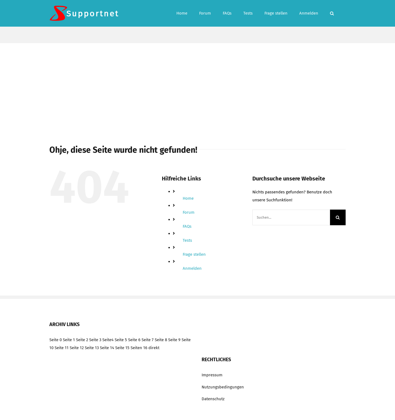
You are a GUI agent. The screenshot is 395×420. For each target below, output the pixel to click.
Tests (187, 240)
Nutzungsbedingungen (223, 387)
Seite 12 (77, 347)
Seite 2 (82, 339)
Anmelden (192, 268)
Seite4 (108, 339)
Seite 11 (62, 347)
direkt (153, 347)
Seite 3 (95, 339)
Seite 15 (122, 347)
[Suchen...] (291, 217)
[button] (332, 13)
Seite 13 (92, 347)
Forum (188, 212)
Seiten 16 (139, 347)
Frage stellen (194, 254)
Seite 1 (69, 339)
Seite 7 (148, 339)
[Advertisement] (197, 84)
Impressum (212, 374)
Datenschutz (213, 398)
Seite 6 (134, 339)
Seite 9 (174, 339)
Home (188, 198)
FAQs (187, 226)
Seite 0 (55, 339)
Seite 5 (121, 339)
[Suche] (338, 217)
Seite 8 (161, 339)
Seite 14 (107, 347)
